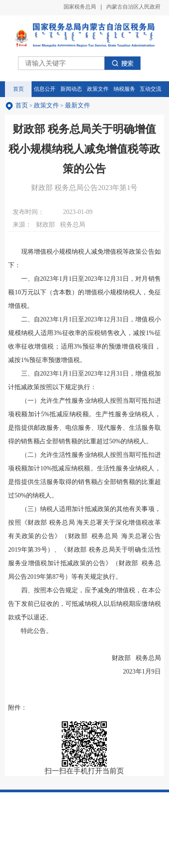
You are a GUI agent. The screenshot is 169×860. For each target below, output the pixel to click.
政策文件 (46, 105)
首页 (21, 105)
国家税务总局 (80, 7)
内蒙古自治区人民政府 (133, 7)
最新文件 (77, 105)
